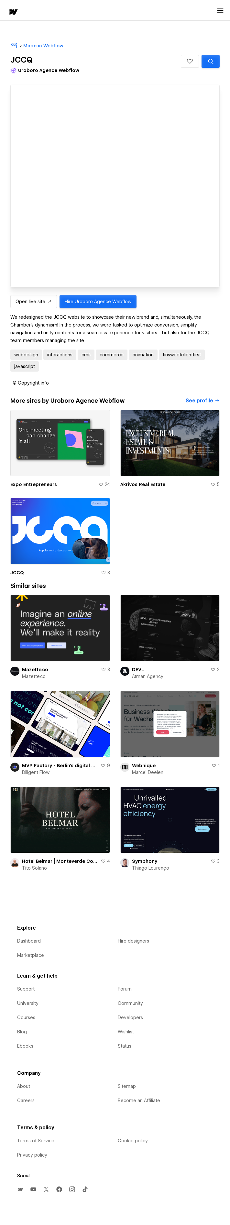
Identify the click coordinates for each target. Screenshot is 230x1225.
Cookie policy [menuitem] (133, 1140)
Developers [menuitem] (130, 1017)
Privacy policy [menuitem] (32, 1155)
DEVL (138, 669)
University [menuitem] (27, 1003)
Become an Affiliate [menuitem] (139, 1100)
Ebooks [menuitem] (25, 1046)
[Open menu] (220, 10)
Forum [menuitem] (125, 989)
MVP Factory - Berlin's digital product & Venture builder (60, 765)
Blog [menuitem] (22, 1031)
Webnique (144, 765)
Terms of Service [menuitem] (35, 1140)
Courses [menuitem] (26, 1017)
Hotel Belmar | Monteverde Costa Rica (60, 861)
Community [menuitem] (130, 1003)
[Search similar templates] (211, 61)
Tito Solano (34, 868)
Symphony (144, 861)
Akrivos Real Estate (142, 484)
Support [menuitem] (26, 989)
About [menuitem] (23, 1086)
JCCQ (17, 572)
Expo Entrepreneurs (33, 484)
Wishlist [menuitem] (126, 1031)
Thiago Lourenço (150, 868)
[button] (190, 61)
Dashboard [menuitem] (29, 941)
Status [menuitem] (124, 1046)
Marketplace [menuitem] (30, 955)
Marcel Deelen (147, 772)
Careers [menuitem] (26, 1100)
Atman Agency (147, 676)
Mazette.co (35, 669)
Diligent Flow (35, 772)
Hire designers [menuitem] (133, 941)
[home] (13, 12)
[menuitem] (20, 1189)
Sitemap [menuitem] (127, 1086)
